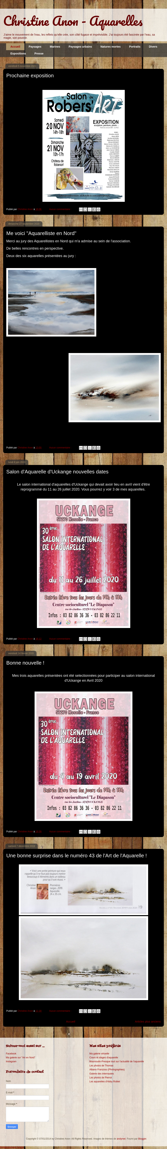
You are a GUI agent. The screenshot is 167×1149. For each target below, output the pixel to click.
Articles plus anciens (148, 1021)
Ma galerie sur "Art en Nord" (20, 1057)
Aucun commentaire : (60, 209)
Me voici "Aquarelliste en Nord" (41, 233)
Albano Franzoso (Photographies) (107, 1069)
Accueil (15, 46)
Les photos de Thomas (101, 1065)
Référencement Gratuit (12, 1147)
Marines (55, 46)
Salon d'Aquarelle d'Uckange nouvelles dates (57, 472)
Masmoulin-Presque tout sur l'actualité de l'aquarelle (116, 1061)
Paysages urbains (80, 46)
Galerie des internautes (101, 1073)
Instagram (11, 1061)
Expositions (18, 53)
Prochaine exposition (30, 75)
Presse (38, 53)
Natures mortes (110, 46)
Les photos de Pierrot (100, 1077)
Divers (153, 46)
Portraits (134, 46)
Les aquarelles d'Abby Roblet (104, 1081)
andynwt (121, 1138)
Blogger (142, 1138)
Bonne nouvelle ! (25, 663)
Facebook (11, 1053)
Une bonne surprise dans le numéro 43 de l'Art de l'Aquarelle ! (76, 856)
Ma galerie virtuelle (99, 1053)
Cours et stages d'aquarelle (103, 1057)
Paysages (35, 46)
